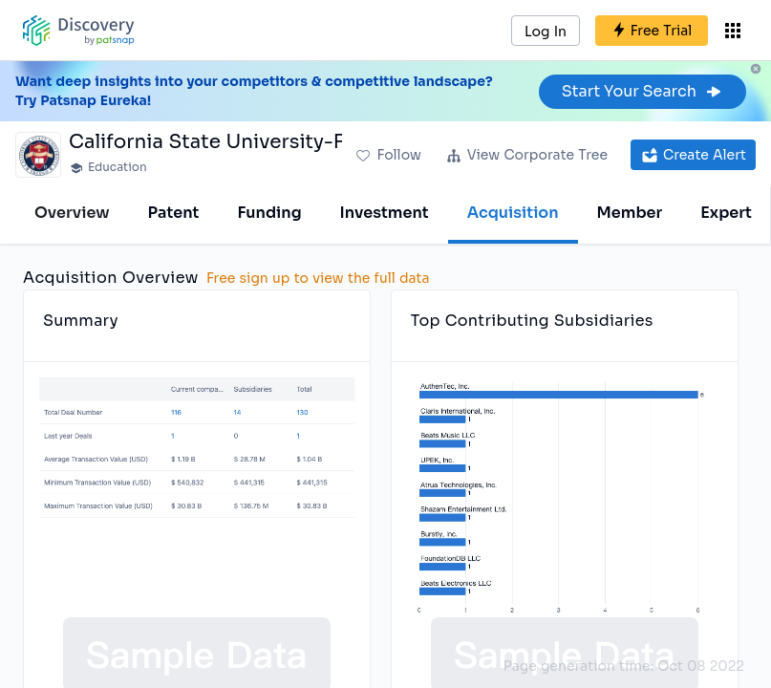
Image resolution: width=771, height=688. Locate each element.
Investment (384, 213)
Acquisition (513, 213)
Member (630, 213)
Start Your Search (642, 91)
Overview (72, 213)
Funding (269, 213)
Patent (174, 213)
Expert (726, 213)
